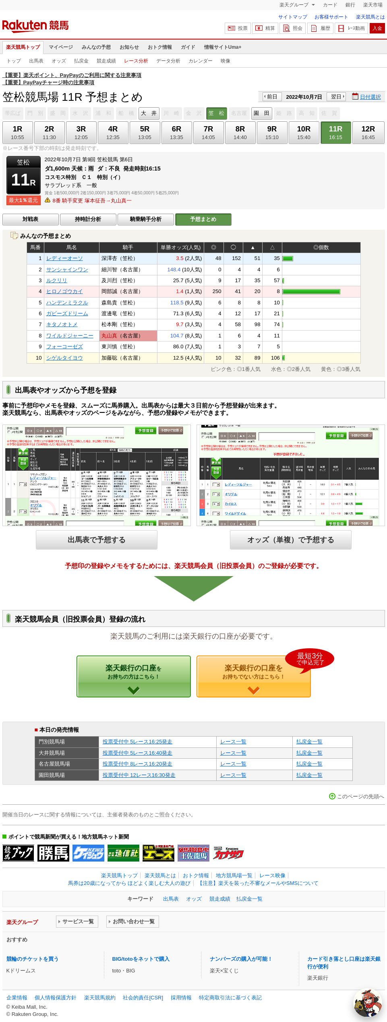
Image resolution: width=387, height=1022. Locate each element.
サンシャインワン (67, 269)
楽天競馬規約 (100, 998)
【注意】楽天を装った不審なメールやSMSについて (258, 883)
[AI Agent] (367, 1002)
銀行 (350, 5)
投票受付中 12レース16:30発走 (139, 775)
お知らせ (129, 47)
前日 (272, 97)
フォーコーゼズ (64, 346)
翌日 (336, 97)
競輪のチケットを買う (32, 959)
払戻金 (81, 61)
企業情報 (16, 998)
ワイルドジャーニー (69, 336)
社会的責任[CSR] (143, 998)
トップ (13, 61)
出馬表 (36, 61)
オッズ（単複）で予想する (290, 539)
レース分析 (136, 61)
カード (330, 5)
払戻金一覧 (309, 742)
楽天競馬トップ (23, 47)
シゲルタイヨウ (64, 358)
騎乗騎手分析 (145, 219)
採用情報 (181, 998)
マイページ (61, 47)
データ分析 (168, 61)
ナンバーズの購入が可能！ (241, 959)
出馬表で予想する (97, 539)
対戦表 (30, 219)
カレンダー (200, 61)
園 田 (261, 113)
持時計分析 (88, 219)
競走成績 (106, 61)
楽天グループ (294, 5)
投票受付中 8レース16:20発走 (138, 764)
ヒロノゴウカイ (64, 291)
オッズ (59, 61)
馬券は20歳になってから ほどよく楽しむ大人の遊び (129, 883)
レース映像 (272, 875)
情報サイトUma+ (223, 47)
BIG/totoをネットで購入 (141, 959)
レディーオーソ (64, 258)
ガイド (188, 47)
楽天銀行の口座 (133, 672)
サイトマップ (292, 17)
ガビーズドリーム (67, 313)
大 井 (149, 113)
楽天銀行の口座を (266, 668)
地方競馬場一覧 (234, 875)
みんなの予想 (96, 47)
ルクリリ (56, 280)
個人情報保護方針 (56, 998)
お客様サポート (331, 17)
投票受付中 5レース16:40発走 (138, 753)
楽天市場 (373, 5)
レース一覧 (233, 742)
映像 (225, 61)
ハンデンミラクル (67, 303)
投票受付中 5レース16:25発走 (138, 742)
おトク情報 (160, 47)
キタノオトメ (62, 324)
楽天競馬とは (370, 17)
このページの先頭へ (360, 796)
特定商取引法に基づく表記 (230, 998)
